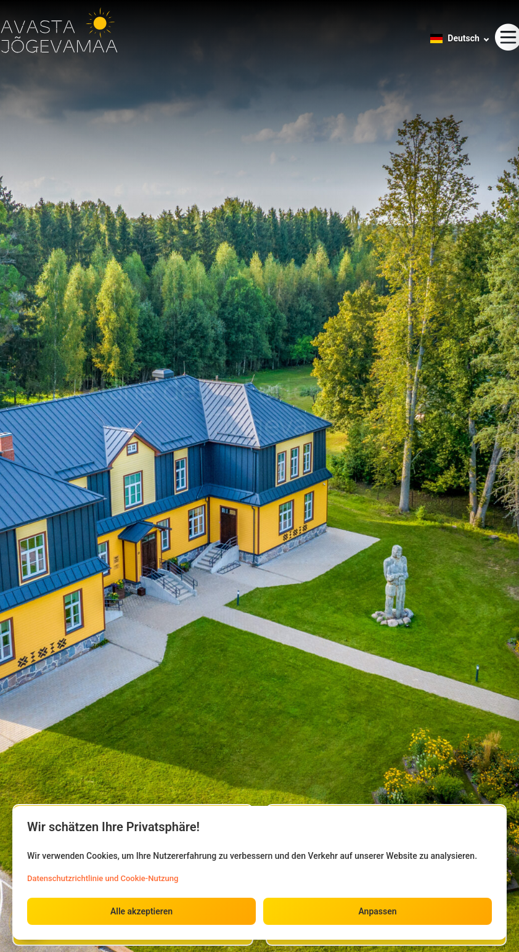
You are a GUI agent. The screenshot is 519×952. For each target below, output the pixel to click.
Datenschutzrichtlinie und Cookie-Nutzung (102, 878)
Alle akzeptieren (141, 911)
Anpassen (377, 911)
